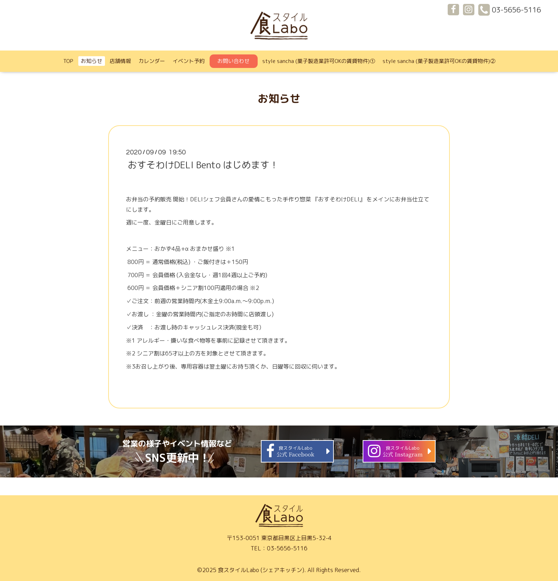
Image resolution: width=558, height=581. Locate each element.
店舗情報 (120, 61)
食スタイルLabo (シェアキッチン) (261, 570)
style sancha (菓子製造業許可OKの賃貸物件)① (318, 61)
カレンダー (151, 61)
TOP (68, 61)
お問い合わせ (233, 61)
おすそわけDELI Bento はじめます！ (203, 164)
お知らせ (91, 61)
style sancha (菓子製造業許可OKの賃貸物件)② (439, 61)
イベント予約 (189, 61)
